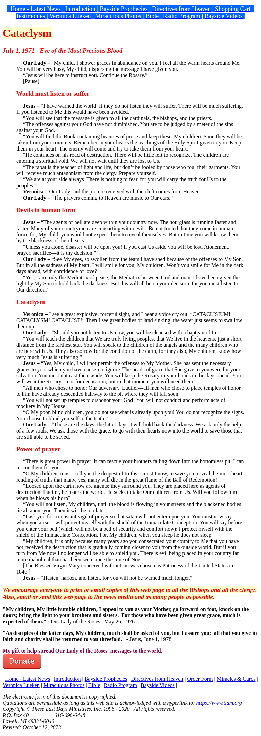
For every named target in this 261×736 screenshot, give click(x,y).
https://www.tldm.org (219, 703)
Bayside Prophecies (106, 679)
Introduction (67, 679)
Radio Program (120, 685)
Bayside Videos (158, 685)
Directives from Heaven (157, 679)
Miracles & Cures (236, 679)
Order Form (200, 679)
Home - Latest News (27, 679)
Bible (94, 685)
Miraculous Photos (64, 685)
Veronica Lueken (21, 685)
